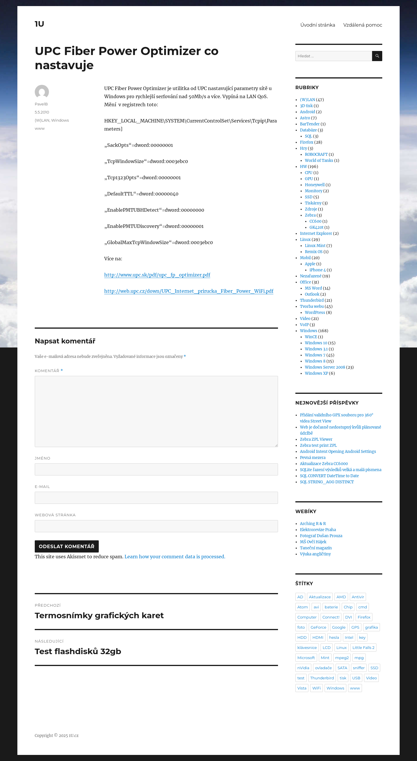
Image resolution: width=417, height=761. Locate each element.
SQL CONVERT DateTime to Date (329, 475)
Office (305, 282)
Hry (303, 148)
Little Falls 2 (363, 647)
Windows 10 (316, 343)
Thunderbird (312, 300)
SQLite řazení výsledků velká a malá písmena (340, 469)
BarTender (310, 124)
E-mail (42, 486)
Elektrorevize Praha (318, 529)
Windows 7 (315, 355)
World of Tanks (319, 160)
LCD (326, 647)
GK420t (316, 227)
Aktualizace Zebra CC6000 (324, 463)
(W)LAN (42, 120)
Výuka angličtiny (315, 554)
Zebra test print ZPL (318, 445)
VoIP (304, 324)
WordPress (315, 312)
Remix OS (314, 251)
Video (305, 318)
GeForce (318, 627)
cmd (362, 607)
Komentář (49, 370)
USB (356, 678)
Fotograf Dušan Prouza (321, 535)
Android (307, 111)
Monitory (313, 191)
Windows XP (316, 373)
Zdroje (311, 209)
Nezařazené (310, 276)
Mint (325, 657)
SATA (342, 667)
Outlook (312, 294)
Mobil (305, 257)
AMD (341, 596)
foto (301, 627)
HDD (302, 637)
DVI (348, 617)
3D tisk (306, 105)
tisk (343, 678)
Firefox (306, 142)
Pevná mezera (312, 457)
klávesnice (307, 647)
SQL (308, 136)
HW (303, 166)
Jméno (42, 458)
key (362, 637)
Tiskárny (313, 203)
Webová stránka (55, 515)
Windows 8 (315, 361)
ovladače (323, 667)
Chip (348, 607)
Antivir (358, 596)
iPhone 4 (318, 270)
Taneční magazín (316, 548)
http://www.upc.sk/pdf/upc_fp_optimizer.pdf (157, 275)
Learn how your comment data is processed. (175, 556)
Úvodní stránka (317, 25)
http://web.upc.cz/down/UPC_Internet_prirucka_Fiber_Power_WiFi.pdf (188, 291)
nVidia (303, 667)
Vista (301, 688)
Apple (310, 263)
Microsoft (306, 657)
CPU (308, 172)
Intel (349, 637)
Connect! (331, 617)
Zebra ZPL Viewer (316, 439)
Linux (305, 239)
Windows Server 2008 (325, 367)
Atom (302, 607)
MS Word (313, 288)
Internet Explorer (316, 233)
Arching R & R (313, 523)
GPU (309, 178)
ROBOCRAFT (316, 154)
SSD (308, 197)
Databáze (308, 130)
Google (339, 627)
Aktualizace (320, 596)
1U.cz (73, 735)
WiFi (316, 688)
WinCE (311, 336)
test (301, 678)
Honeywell (315, 184)
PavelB (41, 104)
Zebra (310, 215)
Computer (307, 617)
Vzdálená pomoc (362, 25)
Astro (305, 118)
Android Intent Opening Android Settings (338, 451)
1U (39, 24)
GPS (355, 627)
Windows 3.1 (316, 349)
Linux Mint (315, 245)
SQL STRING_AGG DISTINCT (327, 482)
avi (316, 607)
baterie (331, 607)
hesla (334, 637)
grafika (371, 627)
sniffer (359, 667)
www (40, 128)
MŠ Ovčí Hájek (313, 541)
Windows (60, 120)
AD (300, 596)
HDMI (317, 637)
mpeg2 (342, 657)
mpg (359, 657)
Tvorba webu (312, 306)
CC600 (315, 221)
